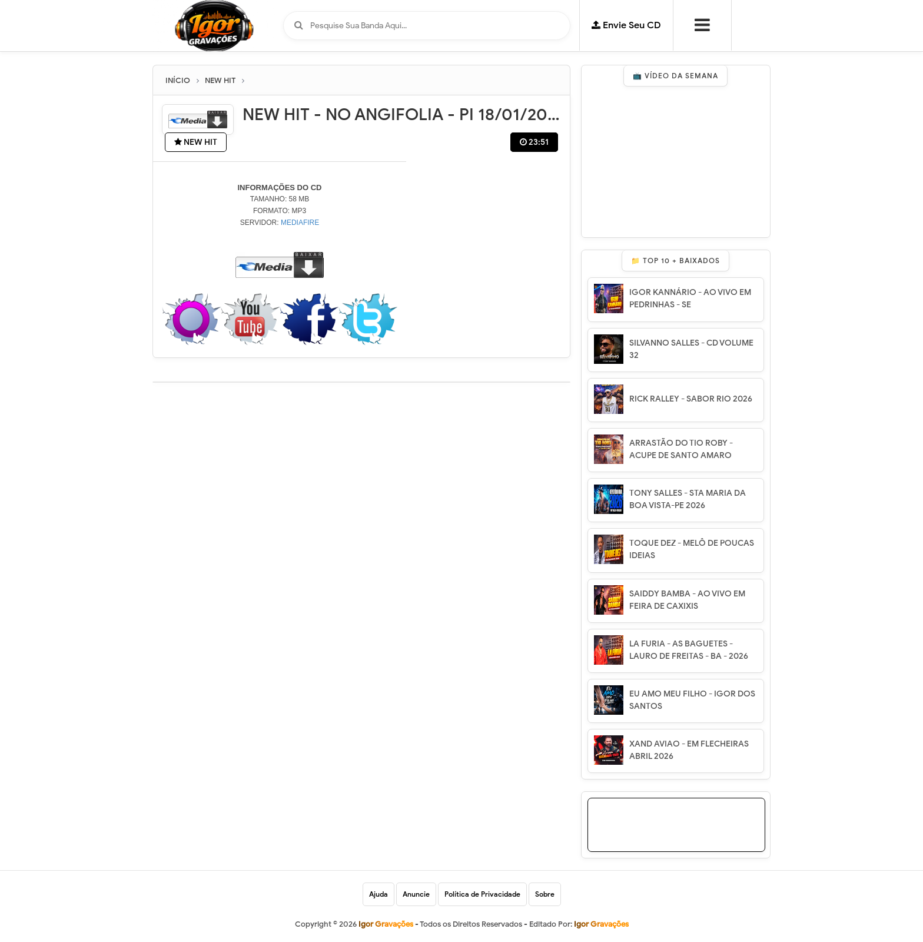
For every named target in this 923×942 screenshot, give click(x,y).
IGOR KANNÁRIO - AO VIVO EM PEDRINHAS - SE (690, 298)
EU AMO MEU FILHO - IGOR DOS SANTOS (692, 700)
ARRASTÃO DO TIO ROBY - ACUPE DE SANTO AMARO (681, 449)
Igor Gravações (601, 924)
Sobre (545, 894)
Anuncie (416, 894)
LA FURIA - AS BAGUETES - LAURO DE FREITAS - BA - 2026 (688, 650)
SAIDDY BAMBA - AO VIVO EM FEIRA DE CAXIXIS (687, 600)
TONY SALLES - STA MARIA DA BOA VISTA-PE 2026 (687, 499)
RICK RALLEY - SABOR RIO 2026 (690, 399)
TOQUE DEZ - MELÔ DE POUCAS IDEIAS (691, 549)
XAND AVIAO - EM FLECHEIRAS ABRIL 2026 (689, 750)
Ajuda (378, 894)
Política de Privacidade (482, 894)
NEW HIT (195, 142)
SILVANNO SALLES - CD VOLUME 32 (691, 349)
